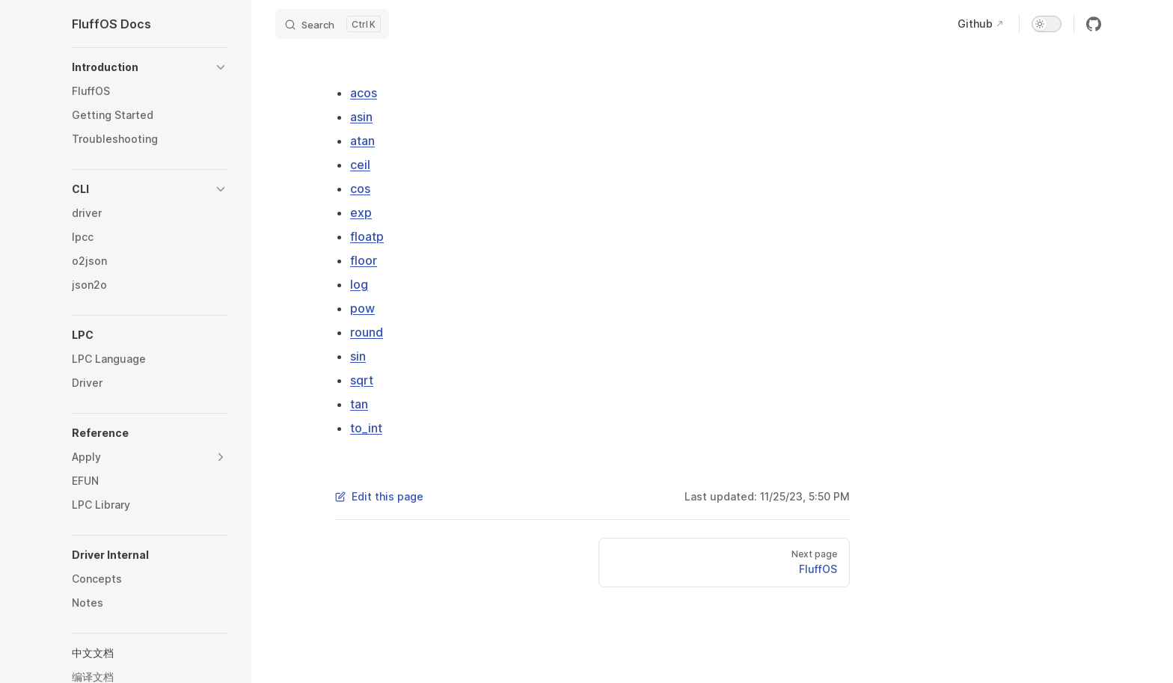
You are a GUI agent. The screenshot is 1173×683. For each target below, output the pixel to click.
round (366, 332)
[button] (149, 67)
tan (359, 403)
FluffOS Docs (111, 23)
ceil (360, 164)
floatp (367, 236)
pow (362, 308)
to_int (366, 427)
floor (363, 260)
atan (362, 140)
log (359, 284)
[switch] (1047, 24)
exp (361, 212)
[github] (1093, 23)
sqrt (361, 380)
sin (358, 356)
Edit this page (379, 496)
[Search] (332, 24)
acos (363, 92)
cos (360, 188)
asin (361, 116)
